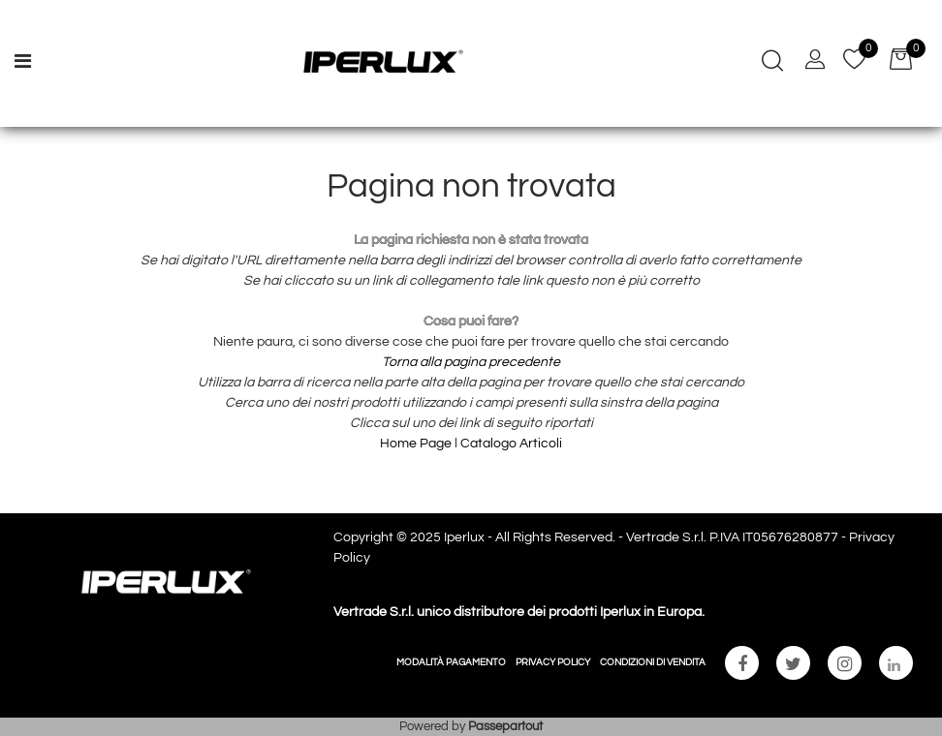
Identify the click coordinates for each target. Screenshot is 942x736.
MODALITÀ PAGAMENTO (451, 662)
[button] (772, 63)
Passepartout (505, 726)
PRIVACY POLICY (553, 662)
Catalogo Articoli (511, 443)
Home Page (417, 443)
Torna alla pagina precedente (471, 362)
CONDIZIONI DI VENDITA (653, 662)
